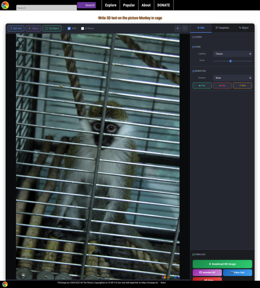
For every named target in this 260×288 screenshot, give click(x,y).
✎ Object (244, 27)
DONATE (163, 5)
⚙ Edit (200, 27)
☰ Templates (222, 27)
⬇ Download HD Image (222, 264)
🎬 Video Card (237, 272)
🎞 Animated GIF (207, 272)
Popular (129, 5)
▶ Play (202, 85)
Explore (110, 5)
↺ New (242, 85)
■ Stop (222, 85)
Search (89, 5)
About (146, 5)
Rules (163, 282)
